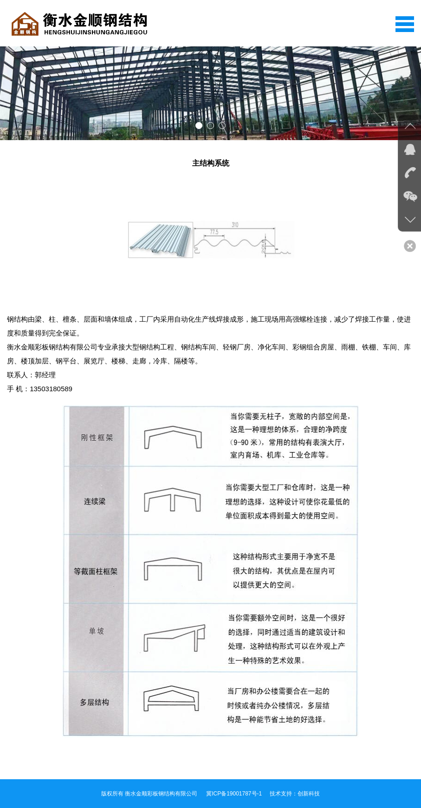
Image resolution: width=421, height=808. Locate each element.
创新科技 (309, 793)
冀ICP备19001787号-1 (234, 793)
